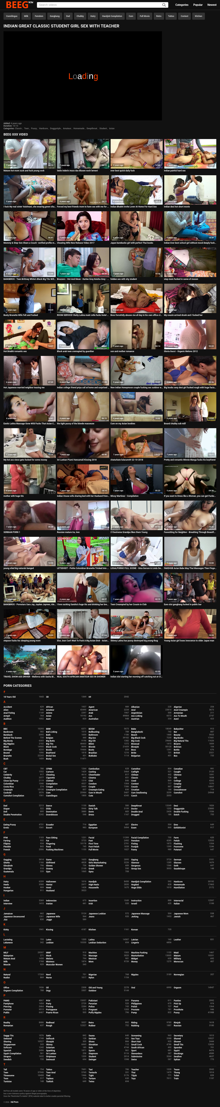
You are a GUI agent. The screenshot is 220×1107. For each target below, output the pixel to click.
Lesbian (49, 942)
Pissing (49, 1006)
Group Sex (136, 868)
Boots (91, 750)
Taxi (91, 1069)
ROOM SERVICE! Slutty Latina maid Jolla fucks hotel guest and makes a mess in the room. (83, 315)
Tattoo (171, 16)
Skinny (49, 1044)
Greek (91, 868)
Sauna (92, 1035)
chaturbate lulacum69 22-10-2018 (126, 460)
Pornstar (8, 1009)
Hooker (7, 887)
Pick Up (177, 1003)
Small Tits (178, 1044)
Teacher (135, 1069)
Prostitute (178, 1009)
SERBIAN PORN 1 (12, 532)
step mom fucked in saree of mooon (181, 279)
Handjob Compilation (112, 16)
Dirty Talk (93, 808)
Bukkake (93, 756)
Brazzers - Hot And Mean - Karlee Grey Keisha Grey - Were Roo (83, 279)
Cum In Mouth (95, 792)
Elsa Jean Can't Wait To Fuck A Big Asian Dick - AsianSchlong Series (83, 640)
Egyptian (93, 824)
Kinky (6, 929)
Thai (133, 1072)
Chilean (134, 775)
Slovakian (93, 1044)
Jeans (91, 916)
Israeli (134, 903)
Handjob (93, 881)
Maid (176, 952)
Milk (26, 16)
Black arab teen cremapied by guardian (75, 351)
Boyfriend (50, 753)
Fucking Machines (54, 849)
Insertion (93, 900)
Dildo (48, 808)
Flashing (178, 843)
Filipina (7, 843)
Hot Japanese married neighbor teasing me (24, 387)
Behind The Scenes (13, 738)
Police (92, 1006)
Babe (133, 729)
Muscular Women (54, 964)
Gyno (91, 871)
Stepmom (93, 1053)
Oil (47, 987)
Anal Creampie (181, 710)
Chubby (80, 16)
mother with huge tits (14, 496)
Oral (133, 987)
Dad (68, 16)
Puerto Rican (52, 1012)
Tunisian (8, 1081)
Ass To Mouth (180, 716)
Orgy (48, 990)
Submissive (136, 1056)
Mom (91, 961)
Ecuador (50, 824)
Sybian (177, 1059)
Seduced (8, 1038)
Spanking (50, 1050)
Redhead (50, 1022)
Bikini (91, 744)
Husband (50, 890)
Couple (92, 787)
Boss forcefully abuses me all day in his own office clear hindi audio (136, 315)
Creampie (8, 790)
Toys (133, 1078)
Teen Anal (51, 1072)
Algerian (178, 707)
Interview (8, 903)
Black (6, 747)
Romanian (8, 1025)
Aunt (48, 719)
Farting (7, 840)
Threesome (9, 1075)
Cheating (50, 775)
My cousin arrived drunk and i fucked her (183, 315)
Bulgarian (135, 756)
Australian (93, 719)
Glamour (135, 862)
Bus (175, 756)
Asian (111, 128)
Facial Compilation (140, 837)
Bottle (176, 750)
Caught (177, 772)
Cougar (49, 787)
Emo (176, 824)
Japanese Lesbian (97, 913)
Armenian (178, 713)
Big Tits (49, 744)
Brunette (8, 756)
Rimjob (177, 1022)
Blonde (92, 747)
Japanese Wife (53, 916)
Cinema (92, 778)
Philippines (136, 1003)
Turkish (49, 1081)
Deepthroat (92, 128)
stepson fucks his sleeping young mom (22, 640)
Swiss (134, 1059)
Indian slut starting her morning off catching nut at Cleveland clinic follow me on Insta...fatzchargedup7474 (136, 676)
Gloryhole (8, 865)
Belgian (49, 738)
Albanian (135, 707)
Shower (177, 1041)
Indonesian (51, 900)
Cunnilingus (11, 16)
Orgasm (177, 987)
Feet (91, 840)
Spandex (178, 1047)
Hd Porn (14, 1102)
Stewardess (136, 1053)
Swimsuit (50, 1059)
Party (48, 1003)
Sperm (92, 1050)
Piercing (7, 1006)
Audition (7, 719)
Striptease (51, 1056)
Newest (211, 5)
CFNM (49, 769)
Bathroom (93, 735)
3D (47, 697)
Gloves (49, 865)
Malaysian (8, 955)
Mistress (50, 961)
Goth (176, 865)
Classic (18, 128)
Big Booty (8, 741)
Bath (48, 735)
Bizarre (177, 744)
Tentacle (93, 1072)
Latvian (134, 939)
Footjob (134, 846)
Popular (198, 5)
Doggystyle (55, 128)
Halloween (51, 881)
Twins (91, 1081)
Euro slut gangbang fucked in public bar (183, 604)
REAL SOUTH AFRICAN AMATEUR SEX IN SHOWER (81, 676)
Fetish (177, 840)
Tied (48, 1075)
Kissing (49, 929)
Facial (91, 837)
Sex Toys (135, 1038)
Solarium (50, 1047)
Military (177, 958)
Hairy (92, 16)
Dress (91, 814)
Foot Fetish (94, 846)
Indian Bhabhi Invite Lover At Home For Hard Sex (133, 206)
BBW (48, 729)
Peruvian (93, 1003)
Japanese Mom (181, 913)
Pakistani (93, 1000)
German (177, 859)
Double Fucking (181, 811)
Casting (92, 772)
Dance (49, 805)
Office (6, 987)
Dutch (176, 814)
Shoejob (50, 1041)
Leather (177, 939)
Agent (91, 707)
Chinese (177, 775)
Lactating (8, 939)
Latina (91, 939)
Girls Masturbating (97, 862)
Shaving (7, 1041)
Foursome (178, 846)
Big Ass (92, 738)
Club (91, 781)
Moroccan (178, 961)
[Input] (102, 5)
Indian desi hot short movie (177, 206)
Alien (6, 710)
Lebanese (8, 942)
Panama (135, 1000)
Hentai (49, 884)
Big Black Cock (138, 738)
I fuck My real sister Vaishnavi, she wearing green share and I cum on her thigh (30, 206)
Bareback (8, 735)
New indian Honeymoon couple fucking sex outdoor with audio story (136, 387)
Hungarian (8, 890)
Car (5, 772)
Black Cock (51, 747)
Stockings (178, 1053)
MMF (48, 952)
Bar (175, 732)
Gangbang (55, 16)
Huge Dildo (136, 887)
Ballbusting (94, 732)
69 (90, 697)
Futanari (177, 849)
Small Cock (136, 1044)
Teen (26, 128)
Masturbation (137, 955)
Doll (5, 811)
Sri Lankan (51, 1053)
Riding (134, 1022)
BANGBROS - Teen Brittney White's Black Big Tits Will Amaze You (30, 279)
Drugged (135, 814)
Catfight (135, 772)
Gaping (134, 859)
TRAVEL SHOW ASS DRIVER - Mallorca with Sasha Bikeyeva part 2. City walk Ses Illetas (30, 676)
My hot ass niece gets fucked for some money (25, 460)
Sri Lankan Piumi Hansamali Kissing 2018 (77, 460)
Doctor (134, 808)
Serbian (92, 1038)
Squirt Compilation (12, 1053)
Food (48, 846)
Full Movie (144, 16)
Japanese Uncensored (14, 916)
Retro (158, 16)
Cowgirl (177, 787)
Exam (133, 827)
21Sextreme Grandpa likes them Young (128, 532)
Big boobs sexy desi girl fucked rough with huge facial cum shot (190, 387)
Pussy (34, 128)
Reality (7, 1022)
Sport (133, 1050)
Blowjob (135, 747)
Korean (134, 929)
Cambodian (94, 769)
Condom (93, 784)
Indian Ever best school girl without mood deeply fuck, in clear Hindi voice (190, 243)
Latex (48, 939)
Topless (49, 1078)
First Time (93, 843)
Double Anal (137, 811)
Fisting (134, 843)
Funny (134, 849)
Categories (181, 5)
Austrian (135, 719)
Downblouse (52, 814)
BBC (6, 729)
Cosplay (177, 784)
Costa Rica (9, 787)
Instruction (136, 900)
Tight (91, 1075)
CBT (6, 769)
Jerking (134, 916)
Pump (134, 1012)
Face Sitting (51, 837)
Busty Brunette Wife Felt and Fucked (21, 315)
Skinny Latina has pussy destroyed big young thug (134, 640)
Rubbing (135, 1025)
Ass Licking (136, 716)
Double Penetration (13, 814)
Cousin (134, 787)
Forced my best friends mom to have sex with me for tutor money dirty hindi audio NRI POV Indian (83, 206)
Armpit (7, 716)
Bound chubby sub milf (175, 423)
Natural (7, 974)
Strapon (7, 1056)
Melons (49, 958)
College (177, 781)
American (93, 710)
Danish (92, 805)
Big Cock (135, 741)
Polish (134, 1006)
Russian (177, 1025)
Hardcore (43, 128)
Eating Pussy (10, 824)
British (177, 753)
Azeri (176, 719)
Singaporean (9, 1044)
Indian (6, 900)
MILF (6, 952)
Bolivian (177, 747)
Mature (177, 955)
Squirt (177, 1050)
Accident (8, 707)
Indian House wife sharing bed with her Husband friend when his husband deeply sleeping (83, 496)
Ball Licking (51, 732)
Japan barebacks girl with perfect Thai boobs (131, 243)
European (93, 827)
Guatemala (9, 871)
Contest (184, 16)
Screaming (136, 1035)
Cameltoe (135, 769)
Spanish (7, 1050)
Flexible (7, 846)
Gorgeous (135, 865)
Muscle (7, 964)
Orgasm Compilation (13, 990)
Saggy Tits (9, 1035)
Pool (176, 1006)
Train (176, 1078)
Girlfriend (50, 862)
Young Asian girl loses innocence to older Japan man (189, 640)
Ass (90, 716)
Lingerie (135, 942)
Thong (177, 1072)
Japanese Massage (140, 913)
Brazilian (93, 753)
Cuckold (7, 792)
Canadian (178, 769)
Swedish (8, 1059)
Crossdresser (180, 790)
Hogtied (135, 884)
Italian (177, 903)
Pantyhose (9, 1003)
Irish (91, 903)
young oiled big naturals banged (19, 568)
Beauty (177, 735)
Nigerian (93, 974)
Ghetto (7, 862)
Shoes (92, 1041)
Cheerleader (94, 775)
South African (137, 1047)
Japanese (50, 913)
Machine (93, 952)
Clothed (49, 781)
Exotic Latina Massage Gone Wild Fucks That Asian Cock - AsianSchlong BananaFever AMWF (30, 423)
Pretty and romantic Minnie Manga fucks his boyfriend (189, 460)
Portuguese (51, 1009)
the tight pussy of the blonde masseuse (75, 423)
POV (48, 1000)
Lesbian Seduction (97, 942)
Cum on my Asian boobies (122, 423)
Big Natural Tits (181, 741)
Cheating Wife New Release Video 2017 (75, 243)
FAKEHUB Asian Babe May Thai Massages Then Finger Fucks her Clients (190, 568)
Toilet (176, 1075)
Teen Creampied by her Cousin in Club (128, 604)
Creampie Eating (96, 790)
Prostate (135, 1009)
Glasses (177, 862)
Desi (176, 805)
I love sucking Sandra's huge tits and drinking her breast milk (83, 604)
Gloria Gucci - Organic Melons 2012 (181, 351)
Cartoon (50, 772)
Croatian (135, 790)
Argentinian (136, 713)
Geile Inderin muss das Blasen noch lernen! (77, 170)
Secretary (178, 1035)
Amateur (67, 128)
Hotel (48, 887)
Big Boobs (178, 738)
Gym (48, 871)
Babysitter (178, 729)
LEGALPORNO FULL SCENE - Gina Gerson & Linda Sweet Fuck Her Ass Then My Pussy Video (136, 568)
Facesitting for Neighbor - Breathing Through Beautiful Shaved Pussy (190, 532)
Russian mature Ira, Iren (68, 532)
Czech (134, 795)
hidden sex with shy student (123, 279)
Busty (49, 759)
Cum (131, 16)
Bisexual (135, 744)
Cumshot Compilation (14, 795)
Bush (6, 759)
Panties (177, 1000)
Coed (133, 781)
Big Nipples (9, 744)
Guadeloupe (179, 868)
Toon (6, 1078)
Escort (49, 827)
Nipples (134, 974)
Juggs (49, 919)
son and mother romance (122, 351)
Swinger (92, 1059)
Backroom (8, 732)
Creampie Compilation (56, 790)
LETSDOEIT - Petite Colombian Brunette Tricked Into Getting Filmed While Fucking (83, 568)
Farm (176, 837)
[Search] (164, 5)
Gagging (7, 859)
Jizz (5, 919)
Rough (49, 1025)
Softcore (8, 1047)
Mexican (93, 958)
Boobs (49, 750)
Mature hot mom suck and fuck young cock (24, 170)
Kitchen (198, 16)
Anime (49, 713)
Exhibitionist (180, 827)
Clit (175, 778)
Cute (91, 795)
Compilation (52, 784)
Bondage (8, 750)
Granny (49, 868)
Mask (48, 955)
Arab (91, 713)
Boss (133, 750)
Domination (51, 811)
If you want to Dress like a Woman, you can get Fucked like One (190, 496)
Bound (7, 753)
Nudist (7, 977)
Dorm (91, 811)
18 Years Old (9, 697)
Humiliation (179, 887)
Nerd (48, 974)
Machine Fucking (139, 952)
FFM (6, 837)
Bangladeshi (137, 732)
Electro (134, 824)
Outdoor (92, 990)
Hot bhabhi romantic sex (15, 351)
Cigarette (50, 778)
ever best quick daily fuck (122, 170)
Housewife (94, 887)
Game (49, 859)
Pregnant (93, 1009)
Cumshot (178, 792)
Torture (92, 1078)
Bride (133, 753)
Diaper (7, 808)
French (7, 849)
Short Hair (136, 1041)
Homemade (79, 128)
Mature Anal (9, 958)
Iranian (49, 903)
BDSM (91, 729)
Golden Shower (96, 865)
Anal (133, 710)
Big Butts (50, 741)
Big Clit (92, 741)
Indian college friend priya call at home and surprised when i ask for (83, 387)
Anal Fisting (9, 713)
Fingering (50, 843)
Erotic (6, 827)
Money (134, 961)
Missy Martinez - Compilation (124, 496)
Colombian (9, 784)
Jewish (177, 916)
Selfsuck (50, 1038)
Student (103, 128)
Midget (134, 958)
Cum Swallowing (139, 792)
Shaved (177, 1038)
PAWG (6, 1000)
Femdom (39, 16)
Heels (6, 884)
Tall (5, 1069)
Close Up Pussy (11, 781)
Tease (176, 1069)
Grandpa (7, 868)
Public (6, 1012)
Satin (48, 1035)
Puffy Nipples (95, 1012)
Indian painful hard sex (175, 170)
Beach (134, 735)
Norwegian (179, 974)
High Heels (94, 884)
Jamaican (8, 913)
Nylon (91, 977)
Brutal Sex (51, 756)
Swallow (178, 1056)
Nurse (49, 977)
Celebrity (8, 775)
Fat (47, 840)
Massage (93, 955)
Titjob (134, 1075)
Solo (91, 1047)
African (49, 707)
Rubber (92, 1025)
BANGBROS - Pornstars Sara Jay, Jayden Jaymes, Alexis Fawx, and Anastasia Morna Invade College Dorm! (30, 604)
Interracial (178, 900)
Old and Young (95, 987)
